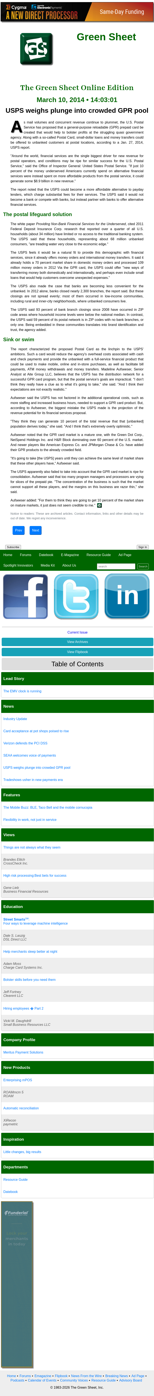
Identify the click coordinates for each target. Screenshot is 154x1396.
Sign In (142, 547)
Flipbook (61, 1376)
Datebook (46, 555)
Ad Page (125, 555)
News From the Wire (86, 1376)
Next (35, 530)
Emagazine (42, 1376)
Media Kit (48, 565)
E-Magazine (70, 555)
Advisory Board (130, 1380)
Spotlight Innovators (18, 565)
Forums (25, 555)
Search (143, 566)
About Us (69, 565)
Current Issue (77, 632)
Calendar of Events (42, 1380)
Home (7, 555)
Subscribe (13, 547)
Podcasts (17, 1380)
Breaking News (116, 1376)
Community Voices (74, 1380)
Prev (18, 530)
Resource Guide (99, 555)
